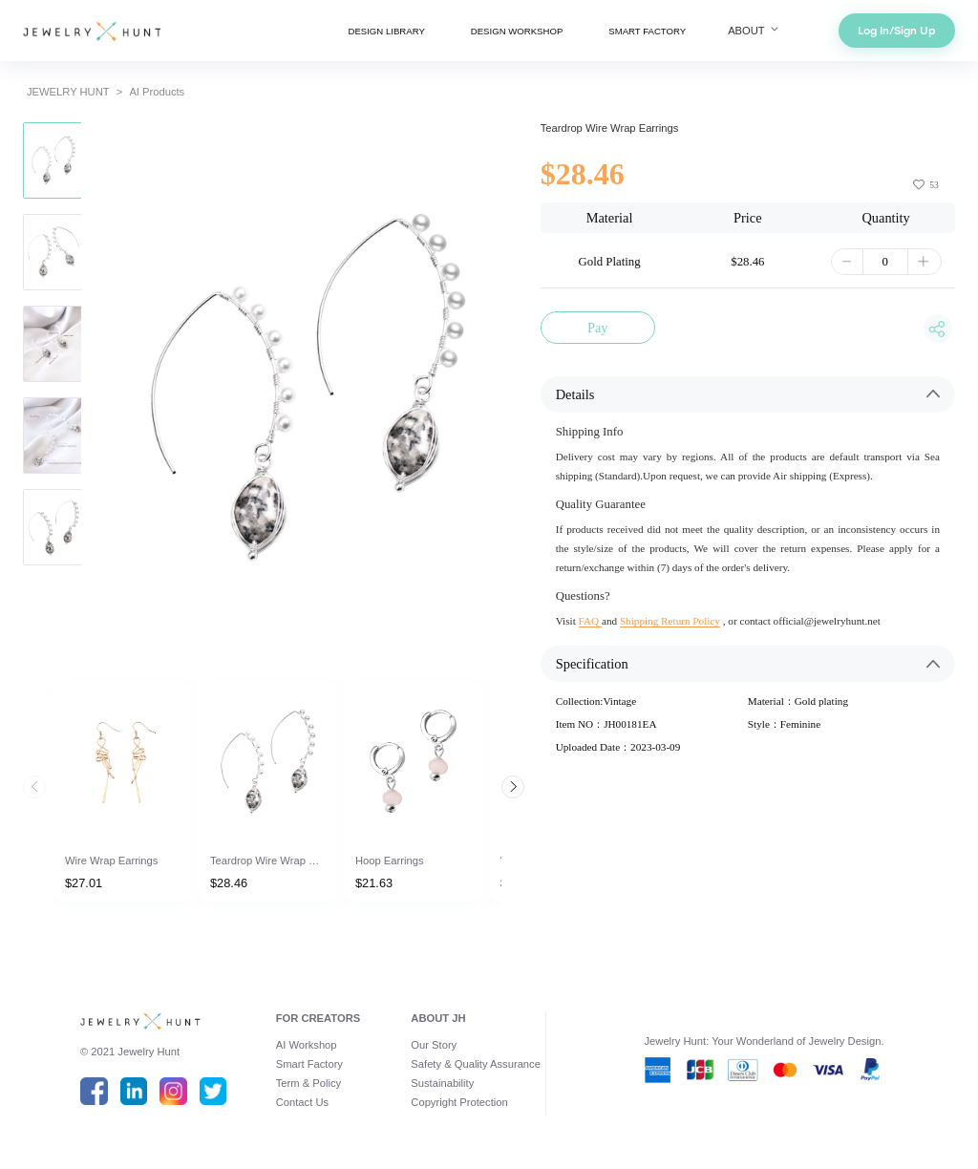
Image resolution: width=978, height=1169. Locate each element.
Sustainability (442, 1083)
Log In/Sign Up (897, 30)
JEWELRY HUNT (68, 91)
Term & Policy (308, 1083)
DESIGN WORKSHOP (517, 31)
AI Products (156, 91)
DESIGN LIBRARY (386, 31)
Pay (597, 327)
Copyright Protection (459, 1102)
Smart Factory (309, 1064)
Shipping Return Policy (670, 621)
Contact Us (302, 1102)
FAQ (590, 621)
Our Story (434, 1045)
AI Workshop (306, 1045)
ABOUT (754, 30)
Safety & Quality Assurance (476, 1064)
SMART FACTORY (647, 31)
